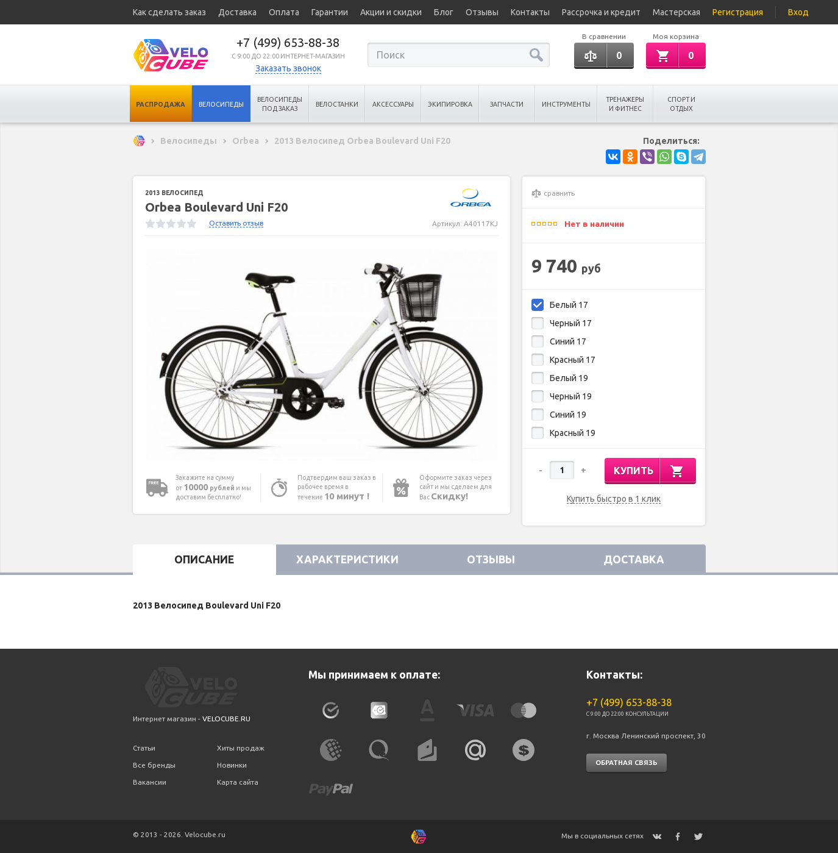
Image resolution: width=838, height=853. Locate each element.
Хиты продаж (241, 748)
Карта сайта (237, 782)
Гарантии (329, 12)
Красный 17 (572, 360)
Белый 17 (569, 305)
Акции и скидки (391, 12)
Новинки (232, 765)
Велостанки (337, 104)
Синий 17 (568, 341)
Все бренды (154, 765)
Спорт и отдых (681, 104)
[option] (322, 354)
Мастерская (676, 12)
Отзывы (482, 12)
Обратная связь (626, 762)
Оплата (284, 12)
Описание (204, 559)
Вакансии (149, 782)
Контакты (530, 12)
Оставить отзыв (236, 223)
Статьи (144, 748)
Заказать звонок (288, 68)
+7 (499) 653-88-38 (287, 42)
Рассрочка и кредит (601, 12)
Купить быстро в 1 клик (614, 499)
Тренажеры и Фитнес (625, 104)
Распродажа (160, 104)
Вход (798, 12)
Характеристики (347, 559)
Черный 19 (571, 396)
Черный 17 (571, 323)
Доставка (237, 12)
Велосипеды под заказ (279, 104)
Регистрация (737, 12)
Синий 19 (568, 414)
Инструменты (566, 104)
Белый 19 (569, 378)
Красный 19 (572, 433)
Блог (443, 12)
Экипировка (450, 104)
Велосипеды (221, 104)
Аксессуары (393, 104)
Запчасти (507, 104)
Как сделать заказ (169, 12)
